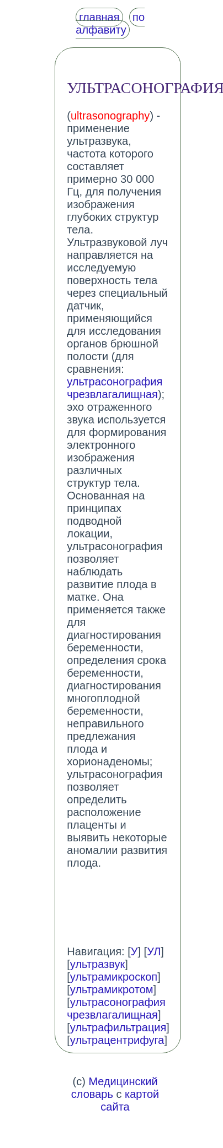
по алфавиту (110, 23)
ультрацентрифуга (117, 1040)
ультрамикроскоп (113, 977)
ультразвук (97, 964)
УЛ (154, 951)
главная (99, 17)
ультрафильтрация (118, 1027)
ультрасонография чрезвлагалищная (114, 388)
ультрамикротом (111, 989)
